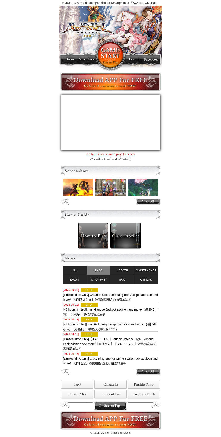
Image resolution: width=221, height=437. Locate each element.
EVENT (74, 279)
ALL (74, 270)
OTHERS (146, 279)
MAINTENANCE (146, 270)
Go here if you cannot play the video (110, 154)
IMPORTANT (98, 279)
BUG (122, 279)
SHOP (99, 270)
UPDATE (122, 270)
